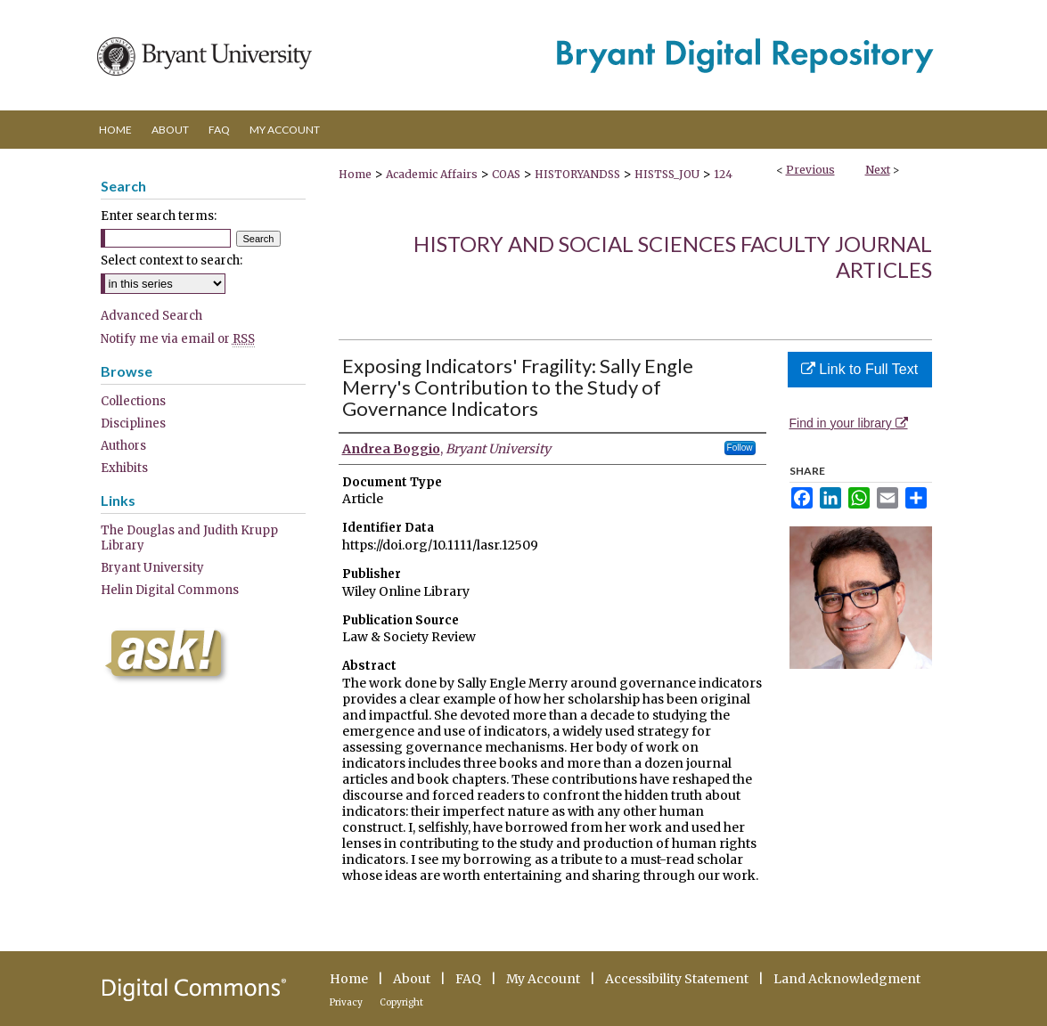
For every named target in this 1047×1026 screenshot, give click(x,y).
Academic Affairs (432, 174)
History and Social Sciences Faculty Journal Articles (672, 256)
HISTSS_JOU (666, 174)
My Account (543, 979)
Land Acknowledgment (846, 979)
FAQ (468, 979)
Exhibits (124, 468)
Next (877, 169)
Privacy (346, 1002)
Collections (133, 401)
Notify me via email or (178, 338)
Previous (810, 169)
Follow (740, 447)
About (411, 979)
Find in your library (848, 423)
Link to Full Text (859, 369)
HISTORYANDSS (577, 174)
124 (723, 174)
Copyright (401, 1002)
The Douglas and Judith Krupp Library (189, 538)
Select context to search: (171, 260)
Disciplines (133, 423)
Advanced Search (151, 315)
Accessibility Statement (676, 979)
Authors (123, 445)
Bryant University (152, 567)
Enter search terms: (159, 216)
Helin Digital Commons (170, 590)
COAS (506, 174)
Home (355, 174)
